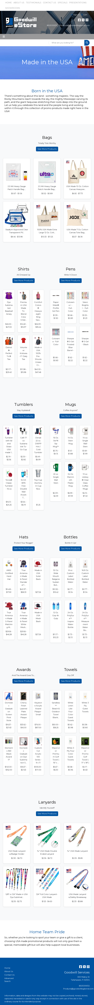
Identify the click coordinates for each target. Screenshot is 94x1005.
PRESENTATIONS (78, 2)
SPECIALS (62, 2)
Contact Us (9, 975)
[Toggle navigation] (3, 36)
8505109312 (52, 25)
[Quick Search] (66, 43)
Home (7, 968)
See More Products (47, 149)
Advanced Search (8, 979)
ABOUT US (18, 2)
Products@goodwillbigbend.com (74, 25)
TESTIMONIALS (33, 2)
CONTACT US (49, 2)
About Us (8, 971)
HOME (8, 2)
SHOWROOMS (12, 8)
